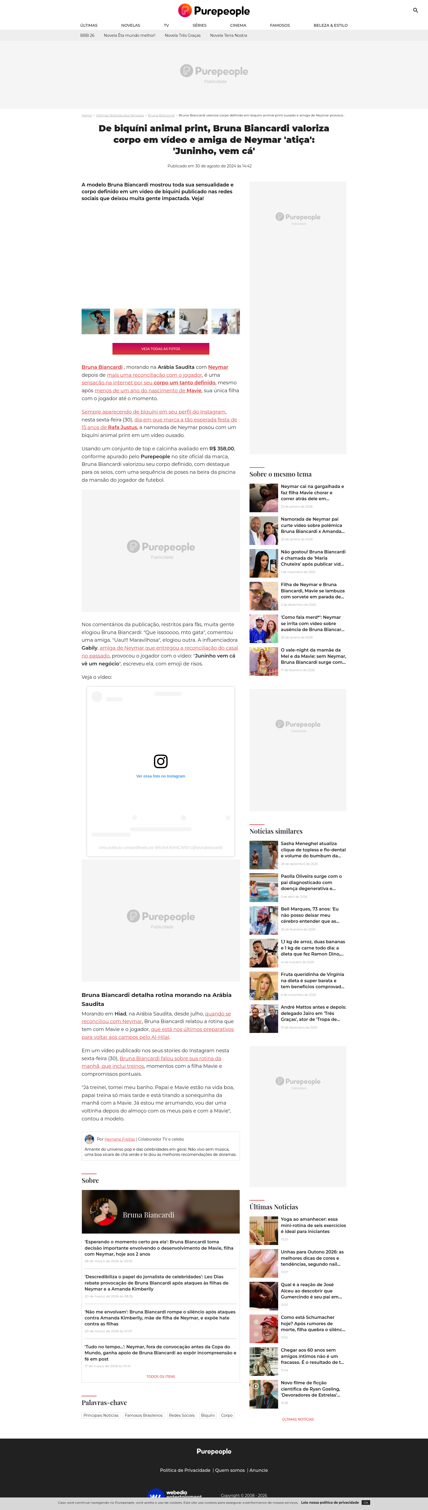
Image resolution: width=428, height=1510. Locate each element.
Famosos (280, 25)
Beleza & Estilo (331, 25)
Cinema (238, 25)
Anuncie (258, 1470)
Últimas (88, 25)
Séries (200, 25)
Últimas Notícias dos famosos (120, 115)
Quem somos (230, 1470)
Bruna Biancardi (161, 115)
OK (365, 1502)
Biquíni (208, 1415)
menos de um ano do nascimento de (148, 391)
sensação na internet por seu (148, 383)
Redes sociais (182, 1415)
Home (87, 115)
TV (166, 25)
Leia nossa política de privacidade (330, 1502)
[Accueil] (214, 10)
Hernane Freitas (120, 1139)
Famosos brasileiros (143, 1415)
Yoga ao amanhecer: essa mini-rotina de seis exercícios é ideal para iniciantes (313, 1225)
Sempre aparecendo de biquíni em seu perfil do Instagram (153, 412)
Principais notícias (101, 1415)
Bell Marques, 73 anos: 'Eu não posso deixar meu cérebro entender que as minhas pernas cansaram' (310, 918)
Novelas (130, 25)
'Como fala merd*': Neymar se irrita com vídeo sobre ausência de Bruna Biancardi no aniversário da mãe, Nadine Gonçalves (313, 629)
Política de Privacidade (185, 1470)
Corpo (227, 1415)
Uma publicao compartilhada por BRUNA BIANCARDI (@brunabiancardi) (161, 847)
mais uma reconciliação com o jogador (154, 375)
